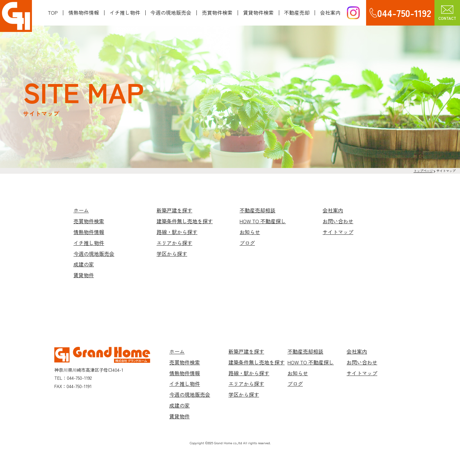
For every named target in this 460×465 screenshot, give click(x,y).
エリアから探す (174, 243)
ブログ (247, 243)
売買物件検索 (217, 12)
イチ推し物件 (125, 12)
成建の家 (83, 264)
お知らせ (250, 232)
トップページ (423, 170)
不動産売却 (297, 12)
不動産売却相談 (257, 210)
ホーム (81, 210)
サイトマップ (338, 232)
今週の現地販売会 (170, 12)
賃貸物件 (83, 275)
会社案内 (330, 12)
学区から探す (172, 253)
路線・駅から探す (177, 232)
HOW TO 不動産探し (263, 221)
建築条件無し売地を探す (185, 221)
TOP (53, 12)
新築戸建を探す (174, 210)
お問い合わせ (338, 221)
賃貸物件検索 (258, 12)
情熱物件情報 (83, 12)
